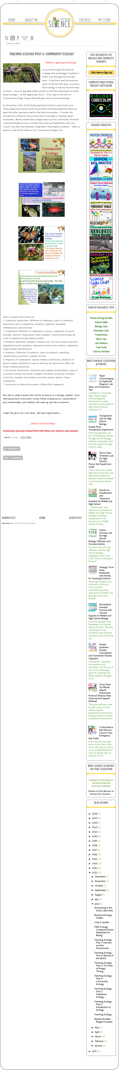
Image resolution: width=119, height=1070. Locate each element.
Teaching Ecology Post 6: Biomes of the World (103, 955)
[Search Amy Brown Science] (58, 43)
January (99, 1045)
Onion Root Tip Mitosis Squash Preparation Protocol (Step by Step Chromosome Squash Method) (99, 693)
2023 (95, 827)
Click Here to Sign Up (101, 72)
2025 (95, 818)
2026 (95, 813)
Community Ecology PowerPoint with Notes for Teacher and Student (40, 431)
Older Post (75, 518)
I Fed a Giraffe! (101, 922)
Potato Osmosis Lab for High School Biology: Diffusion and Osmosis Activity (100, 537)
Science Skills (101, 322)
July (97, 899)
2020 (95, 836)
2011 (94, 1051)
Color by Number (101, 351)
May (97, 1027)
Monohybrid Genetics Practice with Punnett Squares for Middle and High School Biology (100, 611)
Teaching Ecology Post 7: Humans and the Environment (103, 944)
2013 (95, 868)
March (98, 1036)
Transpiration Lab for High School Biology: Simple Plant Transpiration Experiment (100, 422)
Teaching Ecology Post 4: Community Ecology (103, 979)
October (99, 885)
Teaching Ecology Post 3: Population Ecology (103, 992)
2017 (94, 850)
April (97, 1032)
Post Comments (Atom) (24, 523)
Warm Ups (101, 339)
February (99, 1041)
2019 (95, 840)
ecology (14, 437)
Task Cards (101, 347)
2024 (95, 822)
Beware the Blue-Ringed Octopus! (103, 1020)
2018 (95, 845)
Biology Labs (101, 326)
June (97, 903)
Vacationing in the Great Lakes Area (103, 909)
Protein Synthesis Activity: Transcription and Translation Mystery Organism (100, 651)
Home (42, 518)
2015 (95, 859)
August (98, 894)
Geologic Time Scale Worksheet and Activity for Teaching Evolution (101, 573)
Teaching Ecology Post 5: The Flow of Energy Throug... (103, 967)
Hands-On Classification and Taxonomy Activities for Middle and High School (100, 497)
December (100, 876)
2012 (95, 872)
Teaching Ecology (103, 1014)
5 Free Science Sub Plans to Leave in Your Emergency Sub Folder (100, 733)
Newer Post (9, 518)
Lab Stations (101, 343)
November (100, 881)
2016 (95, 854)
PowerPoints (101, 334)
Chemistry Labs (101, 330)
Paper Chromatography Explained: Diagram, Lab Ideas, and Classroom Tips (101, 382)
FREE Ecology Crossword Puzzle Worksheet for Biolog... (103, 931)
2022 (95, 831)
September (100, 890)
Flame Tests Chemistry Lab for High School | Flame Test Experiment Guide (101, 459)
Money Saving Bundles (101, 318)
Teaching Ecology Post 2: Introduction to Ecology (103, 1005)
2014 (95, 863)
